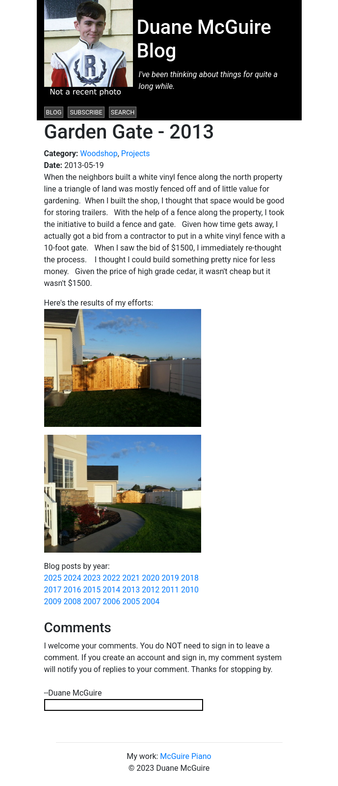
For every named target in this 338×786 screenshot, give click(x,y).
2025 (53, 578)
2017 (53, 589)
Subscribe (86, 112)
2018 (190, 578)
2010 (190, 589)
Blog (54, 112)
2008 (72, 601)
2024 (72, 578)
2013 (131, 589)
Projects (135, 153)
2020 (150, 578)
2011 (170, 589)
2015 (92, 589)
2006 (111, 601)
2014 (111, 589)
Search (123, 112)
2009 (53, 601)
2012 (150, 589)
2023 (92, 578)
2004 (150, 601)
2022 (111, 578)
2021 (131, 578)
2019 (170, 578)
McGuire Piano (185, 756)
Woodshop (98, 153)
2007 (92, 601)
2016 (72, 589)
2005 (131, 601)
